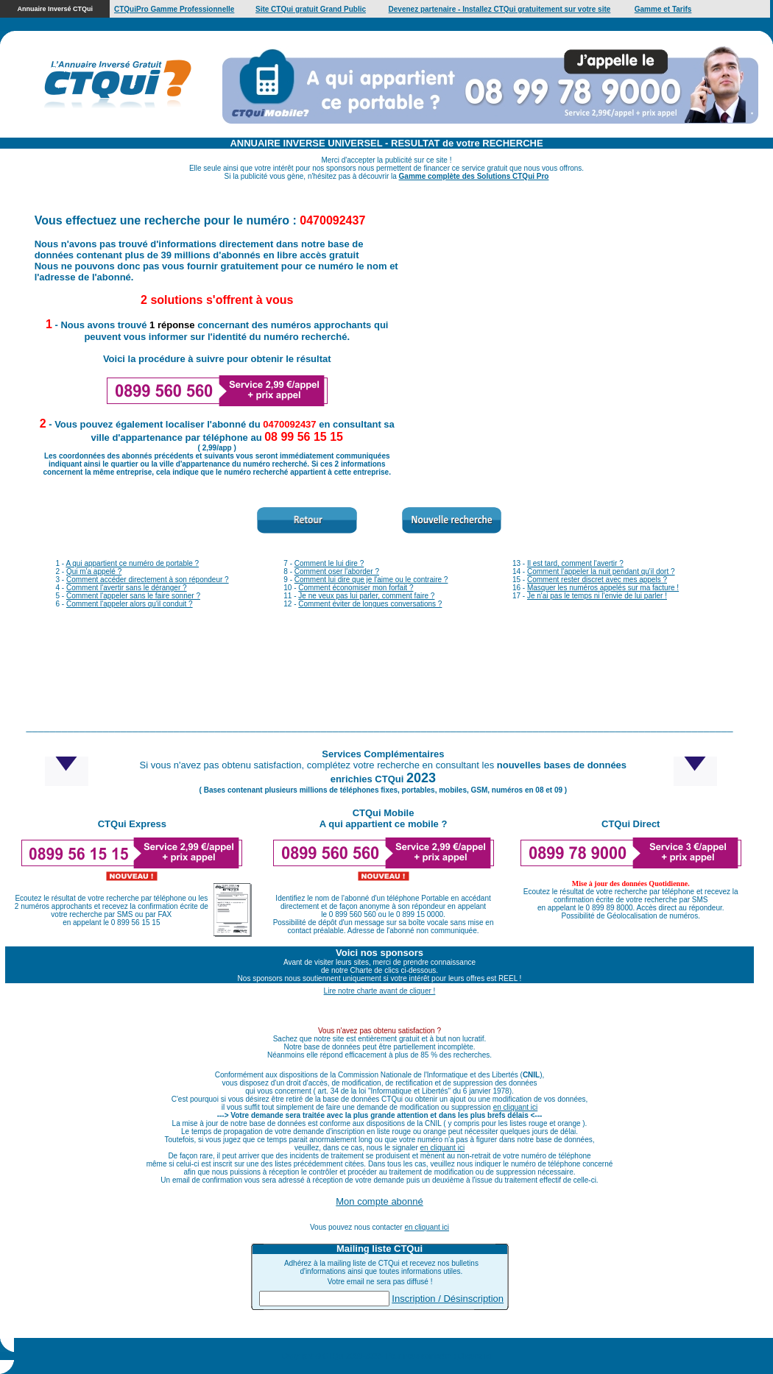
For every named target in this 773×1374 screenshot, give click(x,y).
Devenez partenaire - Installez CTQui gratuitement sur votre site (500, 9)
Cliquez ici (475, 1356)
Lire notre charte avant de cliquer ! (380, 991)
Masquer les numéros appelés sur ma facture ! (603, 588)
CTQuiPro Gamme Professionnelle (174, 9)
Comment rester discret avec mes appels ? (597, 580)
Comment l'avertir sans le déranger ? (126, 588)
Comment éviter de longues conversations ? (370, 604)
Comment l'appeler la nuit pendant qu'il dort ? (601, 571)
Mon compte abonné (379, 1201)
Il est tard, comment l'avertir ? (575, 563)
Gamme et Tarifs (663, 9)
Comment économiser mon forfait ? (355, 588)
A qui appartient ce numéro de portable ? (132, 563)
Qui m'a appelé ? (93, 571)
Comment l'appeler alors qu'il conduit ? (129, 604)
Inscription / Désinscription (448, 1298)
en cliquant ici (515, 1107)
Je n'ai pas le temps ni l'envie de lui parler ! (597, 596)
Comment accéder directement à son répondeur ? (147, 580)
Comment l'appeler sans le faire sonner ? (133, 596)
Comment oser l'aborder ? (336, 571)
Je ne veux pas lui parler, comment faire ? (366, 596)
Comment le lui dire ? (329, 563)
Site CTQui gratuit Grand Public (310, 9)
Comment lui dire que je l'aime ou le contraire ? (371, 580)
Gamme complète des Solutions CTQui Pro (474, 176)
